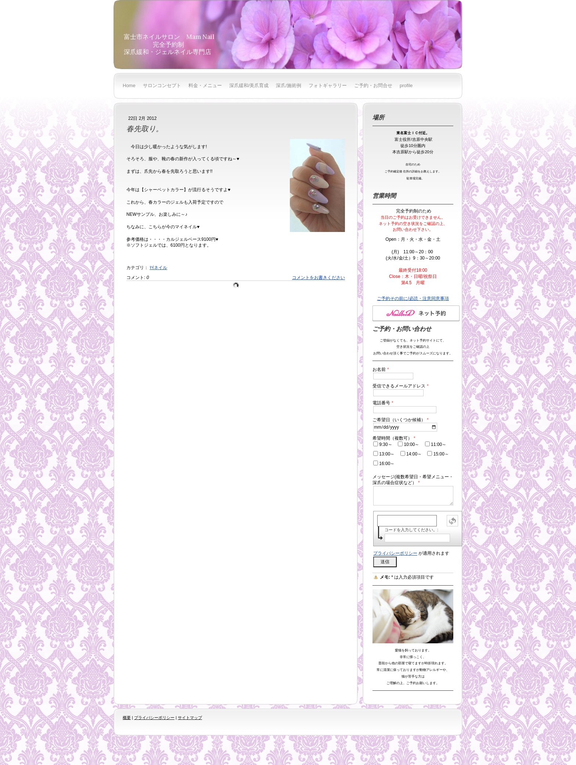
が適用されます (411, 553)
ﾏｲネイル (158, 267)
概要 (127, 717)
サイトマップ (190, 717)
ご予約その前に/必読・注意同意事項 (413, 298)
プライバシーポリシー (395, 553)
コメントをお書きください (318, 277)
